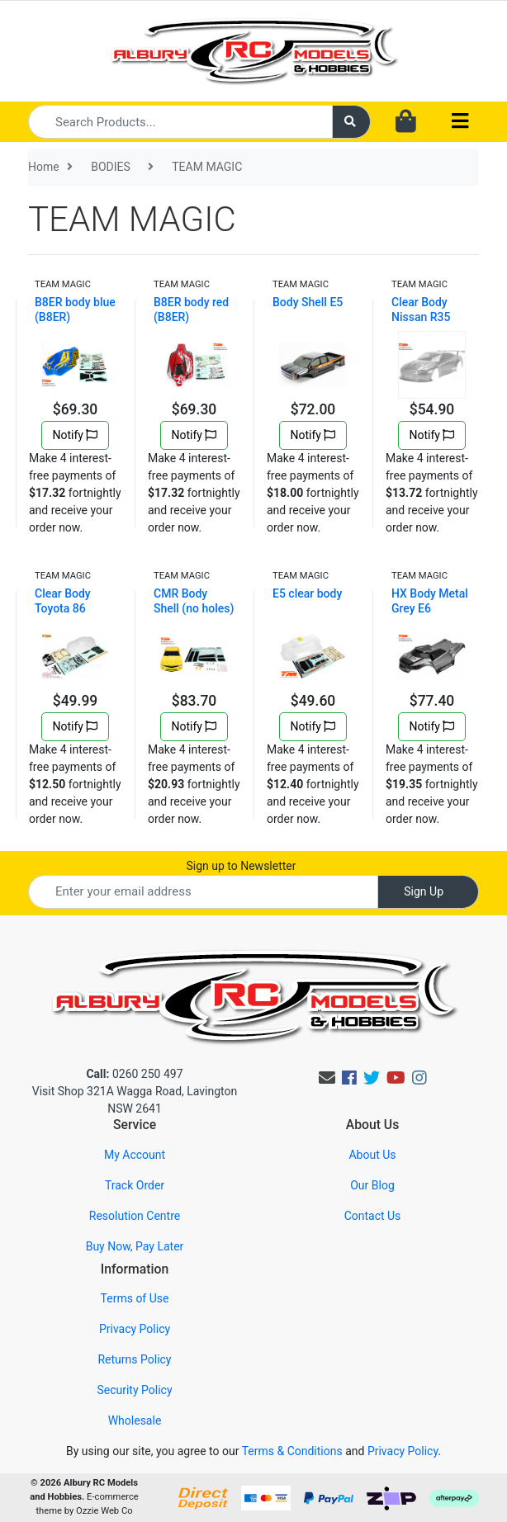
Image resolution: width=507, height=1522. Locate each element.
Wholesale (135, 1420)
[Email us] (327, 1078)
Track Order (134, 1185)
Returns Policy (134, 1359)
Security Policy (134, 1390)
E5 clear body (307, 593)
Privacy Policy (134, 1328)
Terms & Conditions (292, 1451)
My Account (134, 1154)
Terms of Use (135, 1298)
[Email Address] (203, 892)
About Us (372, 1154)
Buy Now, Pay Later (135, 1246)
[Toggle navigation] (460, 122)
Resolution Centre (134, 1215)
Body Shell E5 (307, 302)
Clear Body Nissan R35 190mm (420, 316)
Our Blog (372, 1185)
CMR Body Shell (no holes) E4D (194, 608)
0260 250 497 (134, 1073)
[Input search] (180, 122)
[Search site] (352, 122)
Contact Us (372, 1215)
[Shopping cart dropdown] (406, 122)
